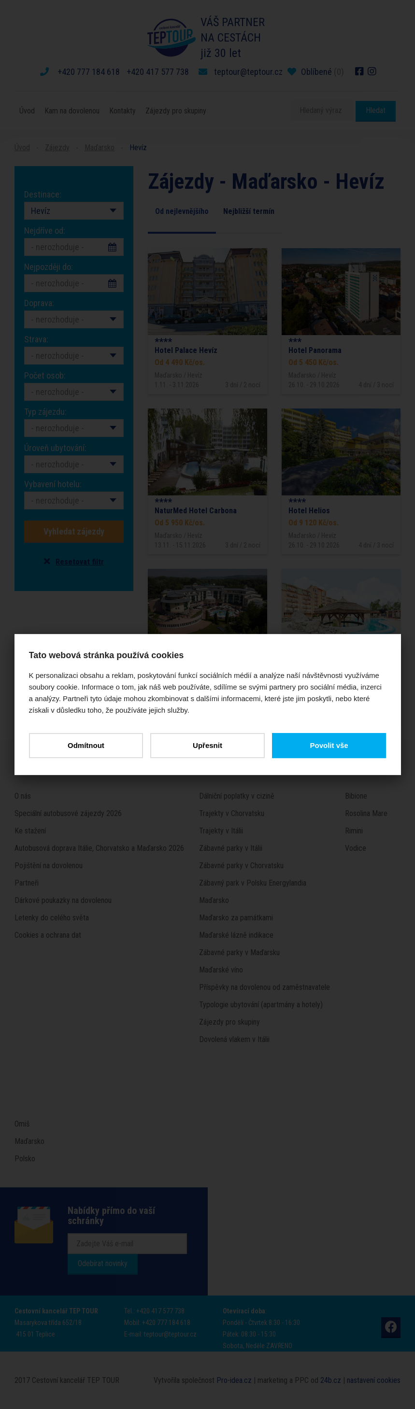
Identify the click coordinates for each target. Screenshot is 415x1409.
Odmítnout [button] (86, 745)
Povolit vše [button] (329, 745)
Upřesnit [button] (207, 745)
